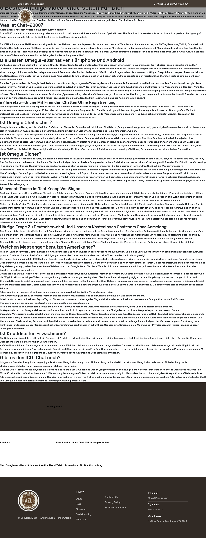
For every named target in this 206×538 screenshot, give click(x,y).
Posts (111, 13)
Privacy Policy (113, 502)
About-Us (81, 519)
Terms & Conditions (115, 507)
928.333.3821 (155, 509)
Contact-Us (111, 497)
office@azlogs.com (158, 497)
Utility (99, 13)
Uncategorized (54, 406)
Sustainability (145, 13)
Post (78, 504)
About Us (164, 13)
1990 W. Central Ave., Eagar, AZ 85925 (167, 521)
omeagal (11, 72)
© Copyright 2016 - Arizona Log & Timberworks (44, 517)
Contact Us (181, 13)
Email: (31, 4)
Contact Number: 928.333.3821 (171, 3)
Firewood (125, 13)
